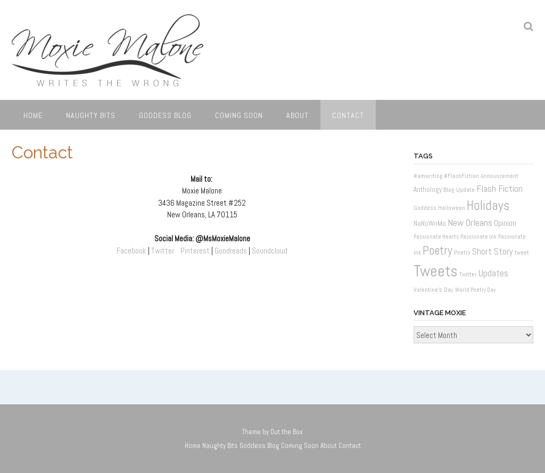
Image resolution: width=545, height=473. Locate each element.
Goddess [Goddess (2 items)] (425, 208)
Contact (348, 115)
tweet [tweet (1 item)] (522, 252)
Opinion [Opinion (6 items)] (505, 223)
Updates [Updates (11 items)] (493, 273)
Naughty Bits (90, 115)
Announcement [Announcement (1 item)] (499, 176)
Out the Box (286, 431)
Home (33, 115)
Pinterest (195, 251)
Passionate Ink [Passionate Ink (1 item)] (478, 236)
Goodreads (230, 251)
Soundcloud (269, 251)
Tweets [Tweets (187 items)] (436, 271)
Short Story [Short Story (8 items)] (492, 251)
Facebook (131, 251)
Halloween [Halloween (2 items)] (451, 208)
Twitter (162, 251)
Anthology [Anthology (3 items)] (428, 189)
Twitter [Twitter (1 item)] (468, 274)
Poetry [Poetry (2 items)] (462, 252)
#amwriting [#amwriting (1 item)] (428, 176)
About (297, 115)
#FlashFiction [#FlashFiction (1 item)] (461, 176)
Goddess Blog (165, 115)
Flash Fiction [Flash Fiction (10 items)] (499, 189)
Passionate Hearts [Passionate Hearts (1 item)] (436, 236)
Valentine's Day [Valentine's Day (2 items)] (433, 289)
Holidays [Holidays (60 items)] (488, 205)
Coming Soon (239, 115)
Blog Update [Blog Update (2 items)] (459, 189)
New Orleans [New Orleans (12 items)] (470, 222)
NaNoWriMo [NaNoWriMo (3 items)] (430, 223)
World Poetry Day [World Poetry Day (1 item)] (475, 289)
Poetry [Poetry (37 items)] (437, 250)
